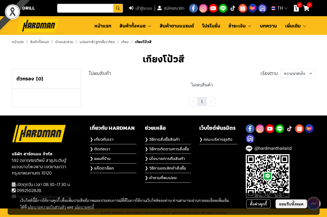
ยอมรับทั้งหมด (291, 203)
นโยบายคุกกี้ (84, 206)
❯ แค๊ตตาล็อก (102, 168)
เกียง (125, 42)
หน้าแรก (18, 42)
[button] (90, 8)
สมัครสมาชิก (170, 8)
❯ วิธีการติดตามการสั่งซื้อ (167, 149)
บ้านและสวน (64, 42)
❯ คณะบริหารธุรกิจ (215, 139)
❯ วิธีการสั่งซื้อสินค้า (162, 139)
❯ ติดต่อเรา (100, 149)
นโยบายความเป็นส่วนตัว (47, 206)
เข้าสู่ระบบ (140, 8)
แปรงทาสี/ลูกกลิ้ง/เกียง (97, 42)
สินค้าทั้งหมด (39, 42)
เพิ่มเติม (296, 26)
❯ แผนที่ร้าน (100, 158)
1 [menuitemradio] (202, 101)
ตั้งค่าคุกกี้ (258, 203)
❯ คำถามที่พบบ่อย (161, 177)
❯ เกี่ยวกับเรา (102, 139)
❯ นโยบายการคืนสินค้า (165, 158)
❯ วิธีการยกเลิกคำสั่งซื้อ (165, 168)
